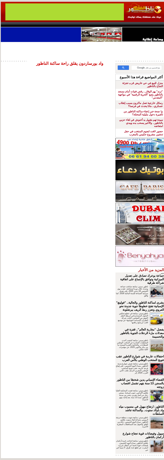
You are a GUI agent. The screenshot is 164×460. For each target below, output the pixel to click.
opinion (33, 24)
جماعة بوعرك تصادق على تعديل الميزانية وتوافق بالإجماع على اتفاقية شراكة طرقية (142, 279)
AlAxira (23, 24)
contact (10, 24)
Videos (62, 24)
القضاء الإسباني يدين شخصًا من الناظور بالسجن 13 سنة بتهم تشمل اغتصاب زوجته (140, 383)
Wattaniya (88, 24)
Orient (101, 24)
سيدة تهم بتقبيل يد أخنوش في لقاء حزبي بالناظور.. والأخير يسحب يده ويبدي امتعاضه (141, 122)
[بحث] (146, 67)
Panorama (46, 24)
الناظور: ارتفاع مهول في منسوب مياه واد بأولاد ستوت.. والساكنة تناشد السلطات (141, 410)
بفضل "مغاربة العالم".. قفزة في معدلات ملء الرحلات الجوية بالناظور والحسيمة (142, 333)
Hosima (115, 24)
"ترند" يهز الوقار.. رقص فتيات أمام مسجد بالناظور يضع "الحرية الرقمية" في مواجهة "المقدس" (140, 94)
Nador (143, 24)
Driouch (130, 24)
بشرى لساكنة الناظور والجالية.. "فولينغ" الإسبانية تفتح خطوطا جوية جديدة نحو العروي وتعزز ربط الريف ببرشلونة (140, 306)
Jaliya (76, 24)
